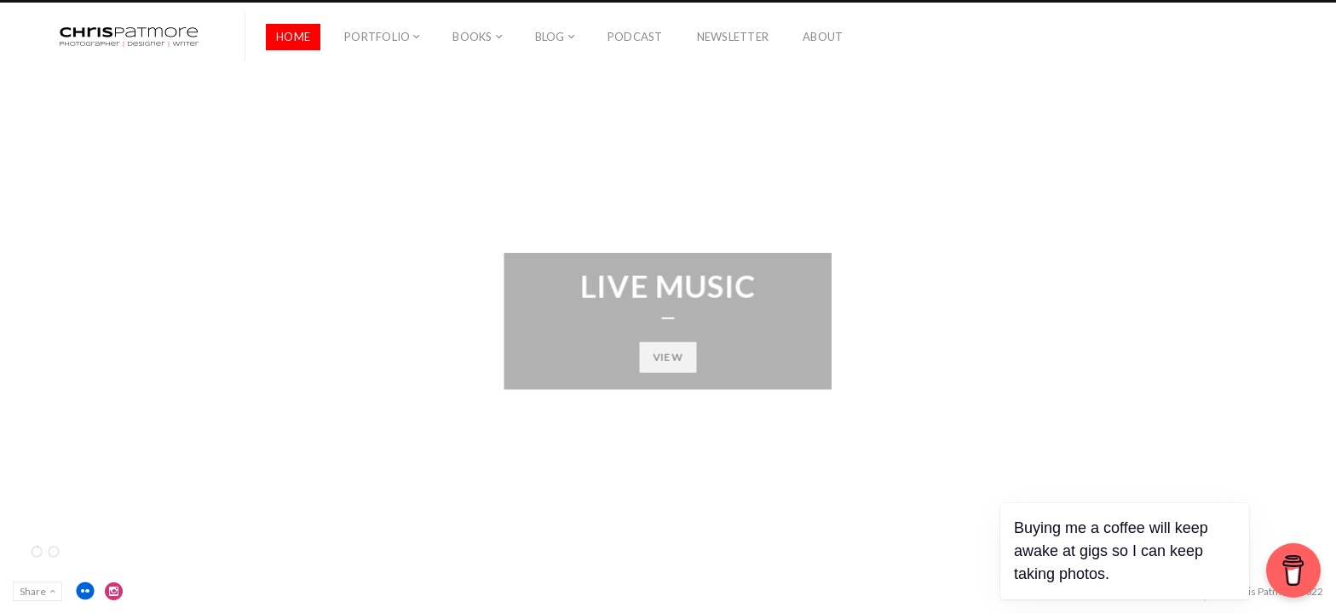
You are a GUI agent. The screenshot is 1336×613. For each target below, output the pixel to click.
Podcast (635, 36)
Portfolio (377, 36)
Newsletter (733, 36)
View (668, 356)
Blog (550, 36)
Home (293, 36)
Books (472, 36)
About (823, 36)
